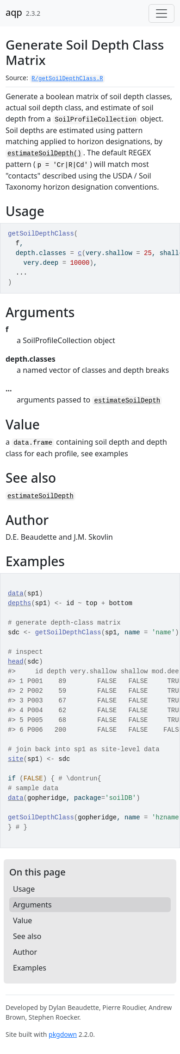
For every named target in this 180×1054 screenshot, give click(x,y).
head (16, 661)
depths (19, 603)
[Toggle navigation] (161, 13)
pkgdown (63, 1034)
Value (22, 920)
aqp (14, 12)
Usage (24, 889)
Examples (29, 968)
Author (25, 952)
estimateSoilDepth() (44, 153)
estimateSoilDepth (127, 400)
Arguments (32, 905)
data (16, 593)
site (16, 759)
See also (27, 936)
